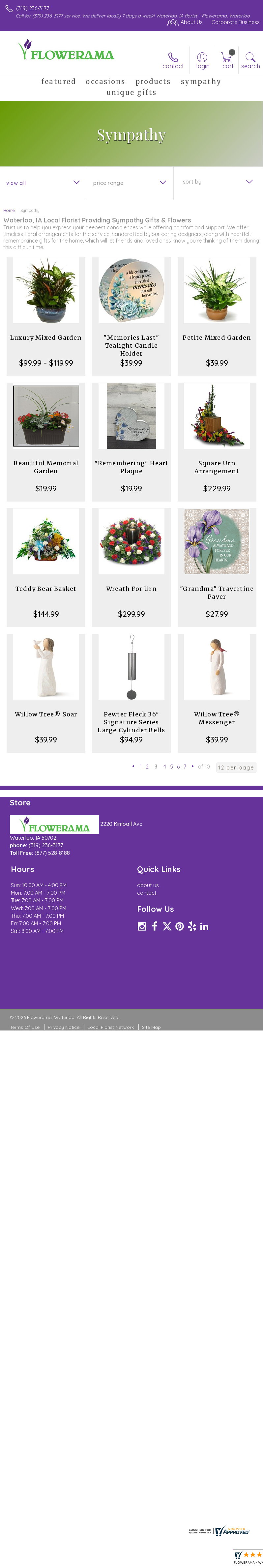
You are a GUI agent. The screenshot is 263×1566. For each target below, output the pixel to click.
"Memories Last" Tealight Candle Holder (131, 345)
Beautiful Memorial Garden (46, 467)
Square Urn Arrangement (216, 467)
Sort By (192, 181)
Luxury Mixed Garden (46, 337)
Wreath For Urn (131, 589)
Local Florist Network (111, 1039)
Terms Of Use (25, 1039)
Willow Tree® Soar (46, 714)
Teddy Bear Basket (45, 589)
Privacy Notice (63, 1039)
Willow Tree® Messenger (217, 718)
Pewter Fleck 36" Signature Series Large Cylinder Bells (131, 722)
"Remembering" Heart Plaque (132, 467)
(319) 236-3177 (32, 8)
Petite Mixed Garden (217, 337)
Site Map (151, 1039)
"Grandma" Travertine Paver (217, 592)
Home (9, 210)
